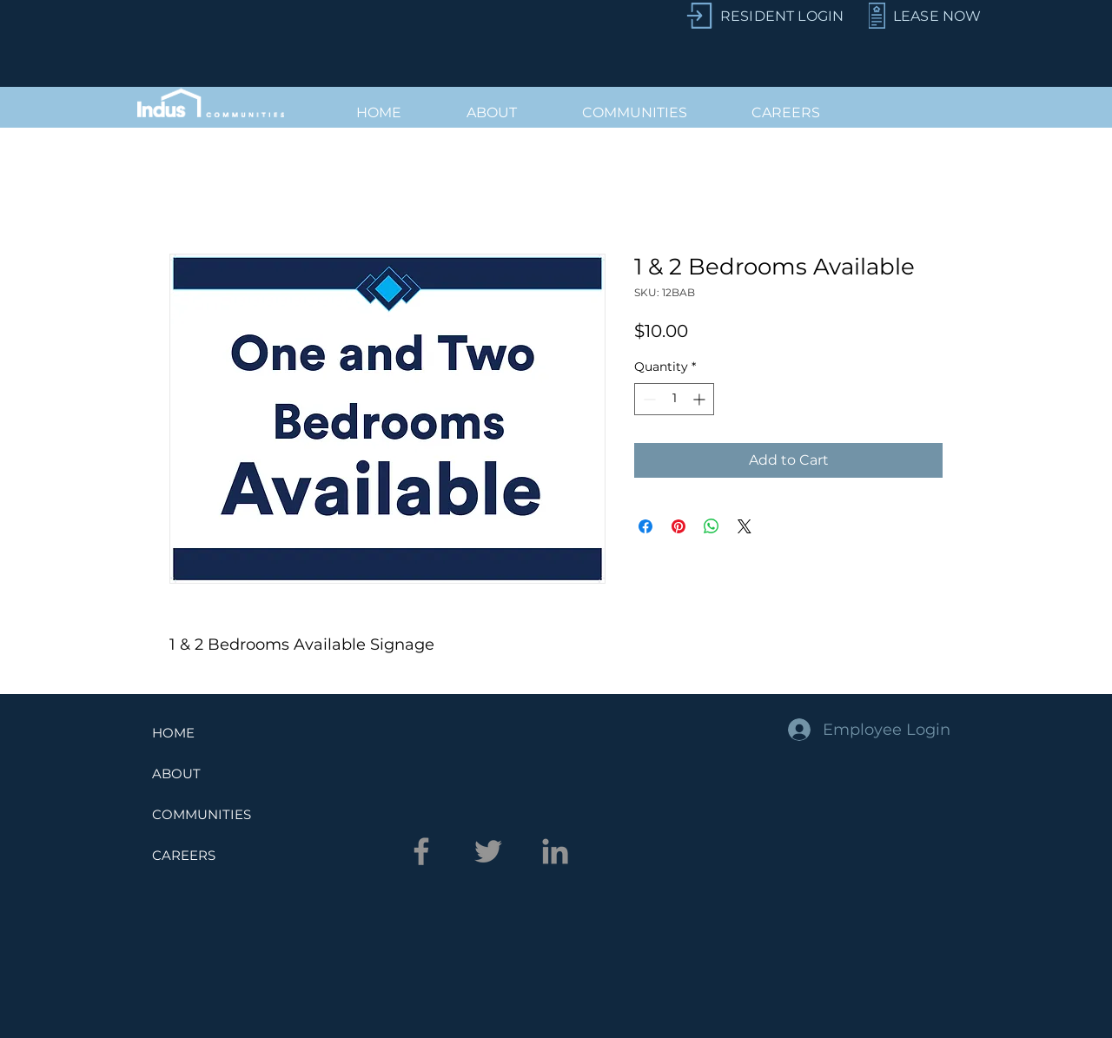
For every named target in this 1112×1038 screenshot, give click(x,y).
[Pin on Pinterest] (678, 526)
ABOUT (176, 773)
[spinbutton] (674, 399)
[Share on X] (744, 526)
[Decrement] (648, 399)
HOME (173, 732)
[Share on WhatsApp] (711, 526)
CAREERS (183, 855)
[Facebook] (421, 851)
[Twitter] (488, 851)
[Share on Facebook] (645, 526)
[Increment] (701, 399)
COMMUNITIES (201, 814)
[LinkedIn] (555, 851)
